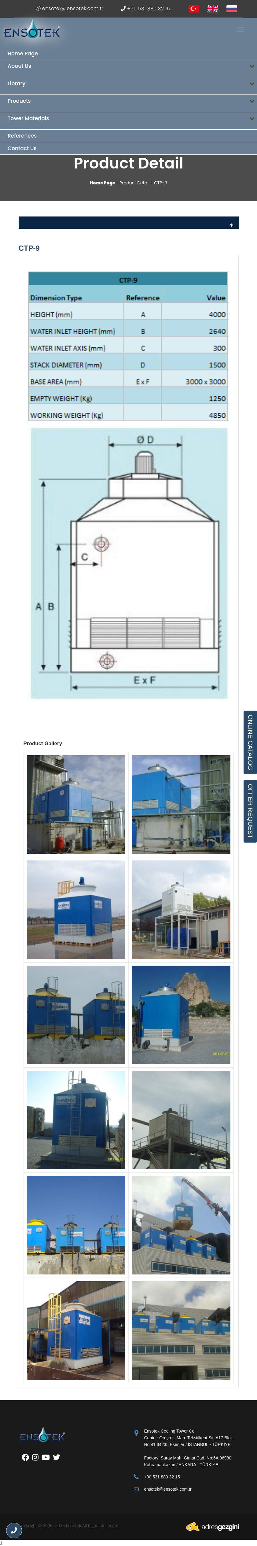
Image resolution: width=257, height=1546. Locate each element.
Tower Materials (132, 121)
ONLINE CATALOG (250, 742)
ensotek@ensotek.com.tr (69, 8)
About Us (132, 68)
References (22, 135)
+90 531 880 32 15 (145, 8)
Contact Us (22, 148)
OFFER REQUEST (250, 811)
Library (132, 86)
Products (132, 103)
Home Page (23, 53)
